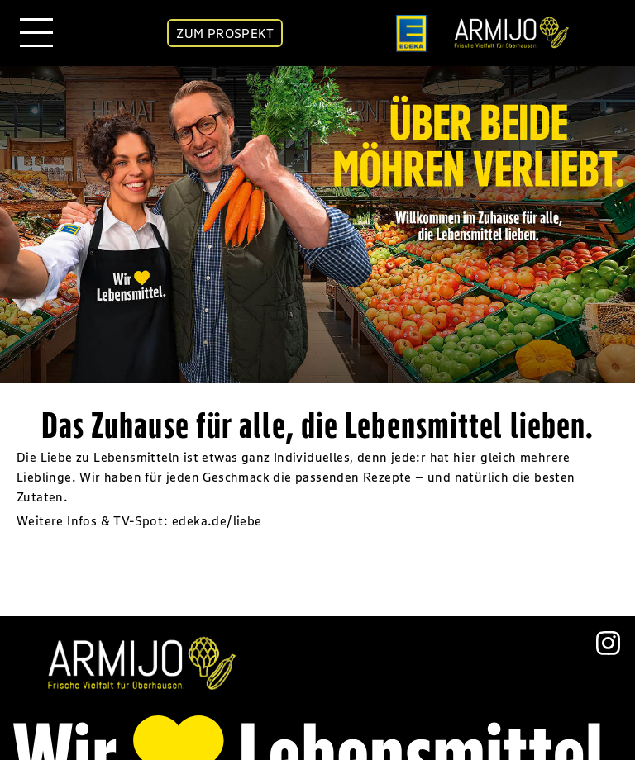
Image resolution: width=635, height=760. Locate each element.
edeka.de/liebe (217, 520)
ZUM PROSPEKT (225, 33)
